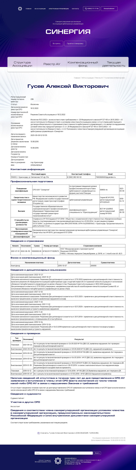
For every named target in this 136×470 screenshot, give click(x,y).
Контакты (75, 8)
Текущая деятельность (113, 64)
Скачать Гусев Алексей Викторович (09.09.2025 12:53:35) (68, 433)
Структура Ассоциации (22, 64)
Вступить (56, 43)
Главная (28, 8)
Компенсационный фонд (83, 64)
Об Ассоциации (88, 78)
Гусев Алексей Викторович (115, 78)
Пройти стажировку (75, 43)
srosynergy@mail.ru (70, 458)
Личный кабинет (109, 8)
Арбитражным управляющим (59, 8)
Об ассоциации (40, 8)
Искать (97, 453)
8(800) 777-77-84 (91, 9)
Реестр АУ (52, 64)
